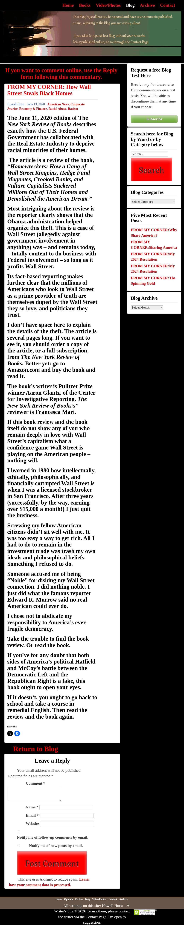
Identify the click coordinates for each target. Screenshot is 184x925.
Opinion (68, 899)
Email (32, 815)
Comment (35, 783)
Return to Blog (35, 749)
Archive (147, 5)
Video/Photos (108, 5)
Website (32, 823)
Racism (73, 108)
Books (84, 5)
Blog (130, 5)
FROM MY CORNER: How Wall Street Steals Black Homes (49, 90)
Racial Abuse (57, 108)
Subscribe (154, 119)
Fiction (79, 899)
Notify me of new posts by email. (56, 845)
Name (32, 807)
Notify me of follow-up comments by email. (52, 837)
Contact (167, 5)
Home (68, 5)
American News (58, 104)
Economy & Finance (33, 108)
